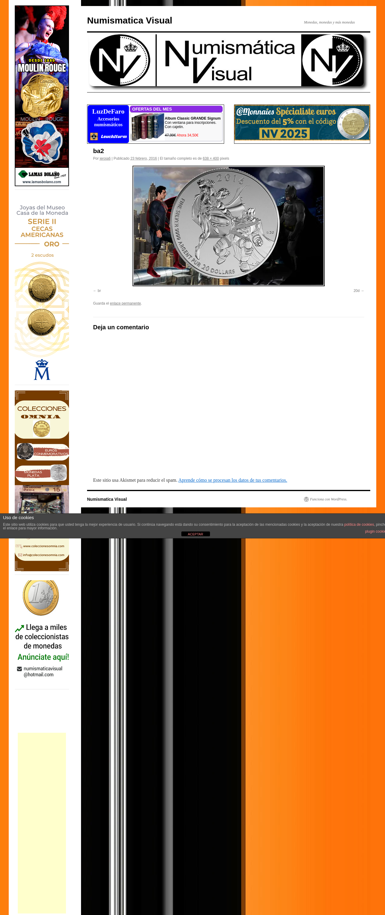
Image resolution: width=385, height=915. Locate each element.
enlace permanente (125, 303)
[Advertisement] (42, 823)
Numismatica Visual (129, 20)
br (99, 291)
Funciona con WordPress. (328, 499)
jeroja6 (105, 158)
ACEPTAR (195, 534)
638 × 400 (211, 158)
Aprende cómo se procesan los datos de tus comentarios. (232, 480)
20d (357, 291)
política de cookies (359, 524)
